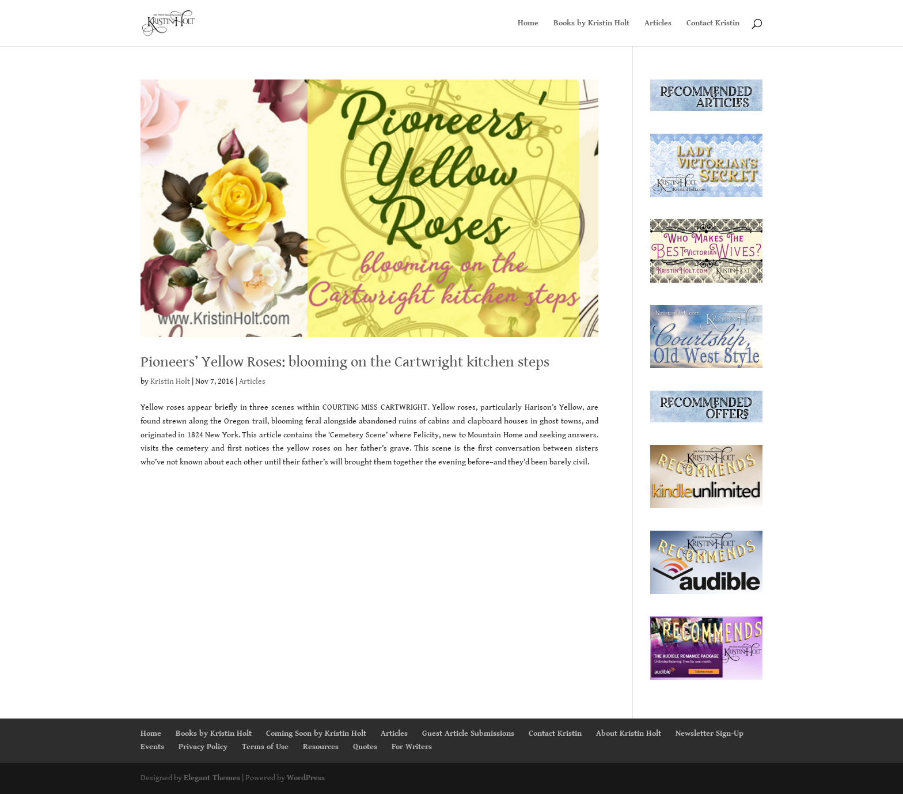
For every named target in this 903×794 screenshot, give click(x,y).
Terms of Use (265, 746)
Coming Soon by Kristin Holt (316, 733)
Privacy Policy (203, 746)
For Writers (412, 746)
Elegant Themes (212, 777)
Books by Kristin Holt (591, 23)
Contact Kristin (712, 23)
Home (528, 23)
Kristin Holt (170, 381)
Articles (657, 23)
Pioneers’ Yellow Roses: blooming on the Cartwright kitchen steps (345, 361)
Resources (321, 746)
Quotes (365, 746)
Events (152, 746)
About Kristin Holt (628, 733)
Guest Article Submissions (468, 733)
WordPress (306, 777)
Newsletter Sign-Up (709, 733)
